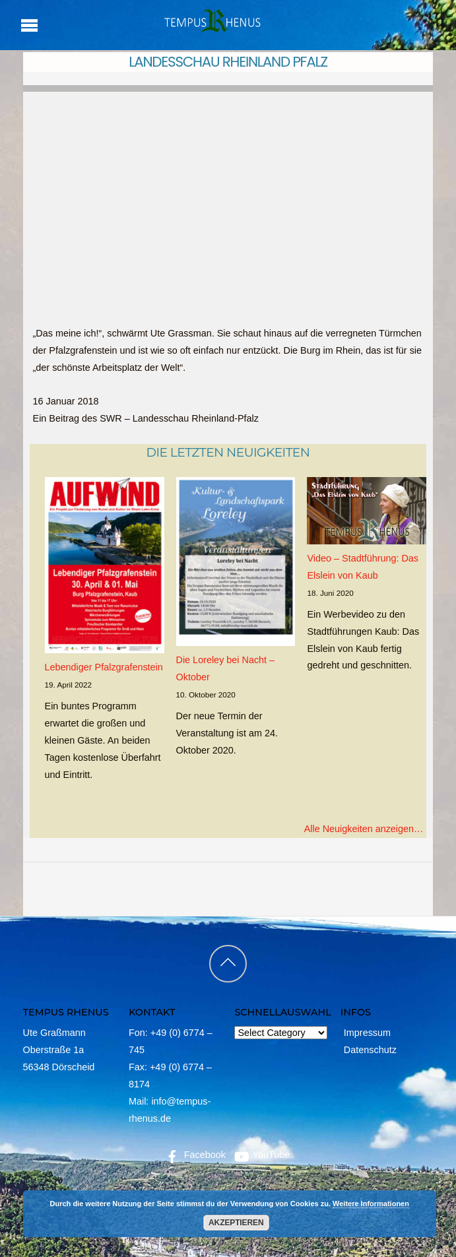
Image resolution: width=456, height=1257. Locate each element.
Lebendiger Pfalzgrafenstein (104, 667)
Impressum (367, 1032)
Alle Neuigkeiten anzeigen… (364, 828)
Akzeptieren (236, 1222)
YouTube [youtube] (261, 1154)
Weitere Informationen (371, 1204)
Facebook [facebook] (194, 1154)
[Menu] (29, 25)
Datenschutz (370, 1050)
